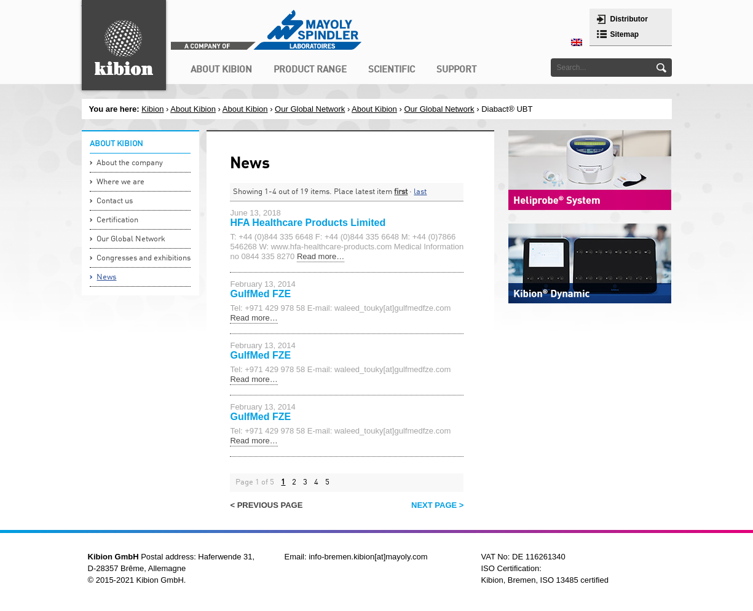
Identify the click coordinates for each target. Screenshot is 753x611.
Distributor (629, 19)
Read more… (320, 256)
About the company (130, 163)
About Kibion (193, 109)
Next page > (437, 505)
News (106, 277)
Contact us (115, 201)
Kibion (152, 109)
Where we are (120, 182)
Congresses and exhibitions (144, 258)
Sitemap (624, 34)
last (420, 192)
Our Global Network (310, 109)
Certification (117, 220)
